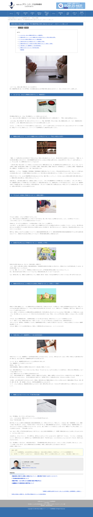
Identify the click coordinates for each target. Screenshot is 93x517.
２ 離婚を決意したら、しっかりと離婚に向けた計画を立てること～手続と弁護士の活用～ (37, 37)
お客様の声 (32, 13)
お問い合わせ (75, 13)
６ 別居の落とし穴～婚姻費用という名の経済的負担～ (30, 45)
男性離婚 (26, 27)
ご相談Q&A (67, 13)
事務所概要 (61, 13)
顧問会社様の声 (39, 13)
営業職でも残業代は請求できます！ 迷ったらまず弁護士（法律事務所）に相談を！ (62, 491)
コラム (53, 13)
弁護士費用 (25, 13)
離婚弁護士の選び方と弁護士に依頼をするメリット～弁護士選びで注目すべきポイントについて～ (35, 476)
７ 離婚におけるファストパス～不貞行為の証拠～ (29, 47)
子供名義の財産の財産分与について (20, 478)
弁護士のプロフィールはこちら (29, 467)
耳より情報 (20, 27)
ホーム (11, 13)
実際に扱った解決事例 (46, 13)
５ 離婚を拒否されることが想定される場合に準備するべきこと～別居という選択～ (36, 43)
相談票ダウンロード (82, 13)
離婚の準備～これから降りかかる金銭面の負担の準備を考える (26, 480)
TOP (19, 17)
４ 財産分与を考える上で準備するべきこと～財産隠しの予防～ (32, 41)
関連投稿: (22, 49)
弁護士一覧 (18, 13)
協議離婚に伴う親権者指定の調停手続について (23, 483)
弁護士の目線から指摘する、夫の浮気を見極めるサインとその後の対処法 (29, 494)
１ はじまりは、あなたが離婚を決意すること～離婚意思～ (31, 35)
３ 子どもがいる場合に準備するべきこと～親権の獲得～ (30, 39)
